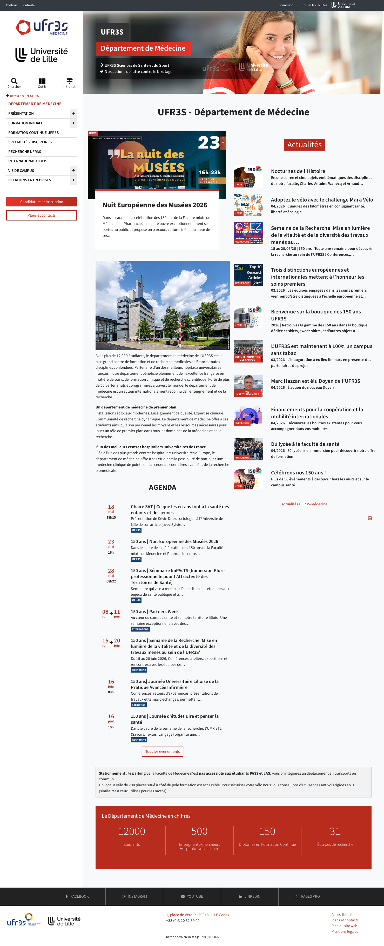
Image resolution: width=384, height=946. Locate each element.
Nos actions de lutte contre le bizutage (136, 72)
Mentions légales (345, 931)
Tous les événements (162, 751)
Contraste (28, 5)
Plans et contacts (42, 215)
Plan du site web (344, 926)
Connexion (286, 5)
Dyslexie (11, 5)
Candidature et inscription (41, 202)
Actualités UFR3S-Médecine (304, 504)
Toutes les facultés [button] (314, 5)
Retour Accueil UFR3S (24, 96)
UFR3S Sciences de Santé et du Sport (134, 65)
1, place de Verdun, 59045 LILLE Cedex (197, 915)
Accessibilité (342, 914)
